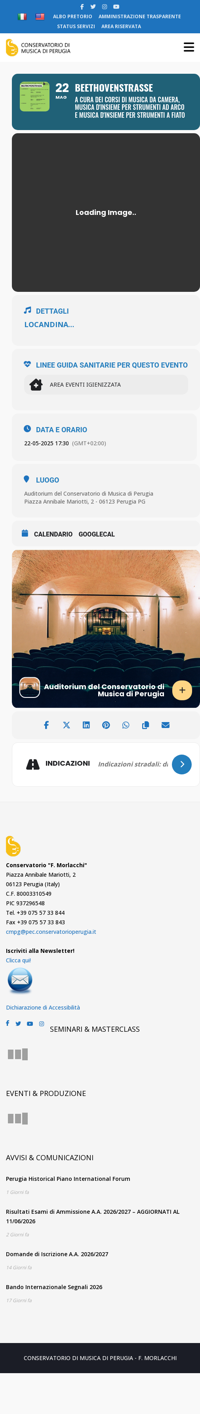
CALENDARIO (53, 534)
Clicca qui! (18, 960)
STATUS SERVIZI (76, 26)
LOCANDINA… (49, 324)
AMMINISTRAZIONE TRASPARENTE (140, 16)
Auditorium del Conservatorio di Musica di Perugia (88, 493)
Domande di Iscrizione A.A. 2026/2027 (57, 1254)
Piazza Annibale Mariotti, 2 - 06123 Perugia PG (84, 501)
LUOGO (47, 480)
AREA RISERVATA (121, 26)
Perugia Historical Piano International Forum (68, 1178)
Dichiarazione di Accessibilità (43, 1007)
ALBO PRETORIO (72, 16)
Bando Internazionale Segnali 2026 (54, 1287)
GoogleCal (96, 534)
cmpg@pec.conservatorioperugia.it (51, 931)
